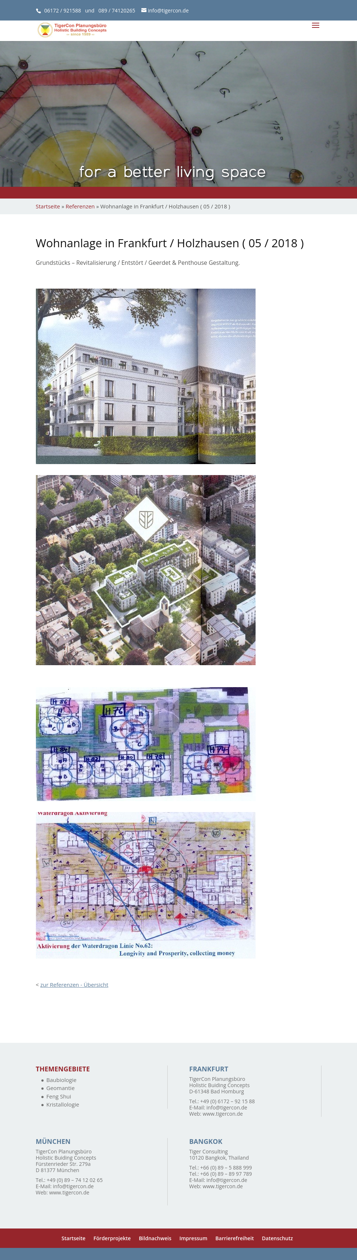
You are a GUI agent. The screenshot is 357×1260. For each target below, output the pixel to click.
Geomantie (61, 1088)
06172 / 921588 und (71, 10)
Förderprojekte (112, 1238)
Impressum (193, 1238)
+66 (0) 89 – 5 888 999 (226, 1167)
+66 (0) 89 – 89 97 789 (226, 1173)
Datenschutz (277, 1238)
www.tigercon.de (222, 1113)
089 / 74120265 (116, 10)
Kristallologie (63, 1104)
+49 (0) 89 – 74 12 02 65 (75, 1179)
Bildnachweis (155, 1238)
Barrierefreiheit (234, 1238)
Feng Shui (59, 1096)
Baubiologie (62, 1079)
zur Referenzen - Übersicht (74, 984)
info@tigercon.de (227, 1107)
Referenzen (80, 206)
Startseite (48, 206)
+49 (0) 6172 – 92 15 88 (227, 1101)
